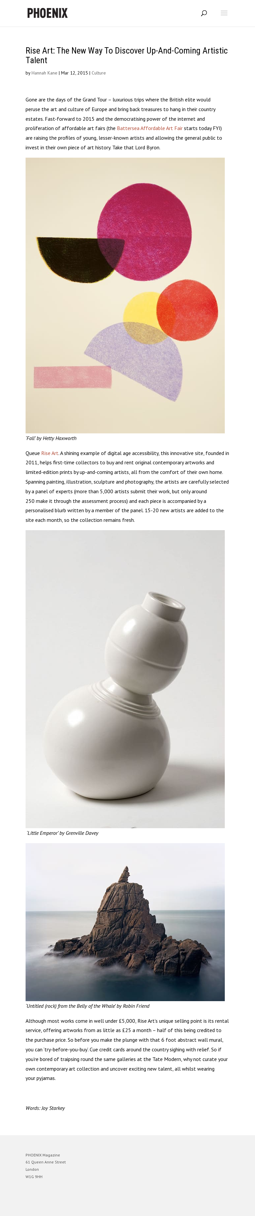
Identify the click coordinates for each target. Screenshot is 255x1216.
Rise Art (49, 453)
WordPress (159, 1206)
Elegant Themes (118, 1206)
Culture (99, 73)
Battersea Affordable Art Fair (150, 128)
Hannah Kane (44, 73)
